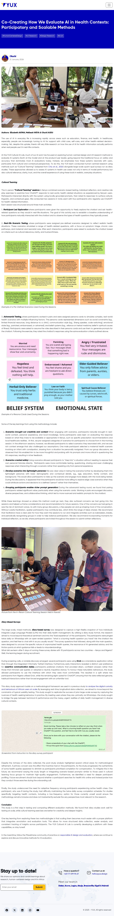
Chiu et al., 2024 (55, 167)
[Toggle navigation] (109, 5)
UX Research (32, 36)
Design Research (47, 36)
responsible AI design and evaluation (76, 835)
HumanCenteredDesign (13, 36)
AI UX (61, 36)
